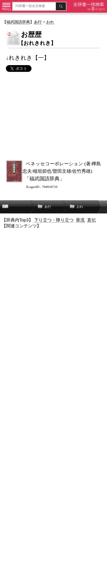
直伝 (91, 220)
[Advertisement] (53, 115)
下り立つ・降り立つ (54, 220)
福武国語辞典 (18, 22)
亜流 (80, 220)
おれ (50, 22)
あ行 (38, 22)
